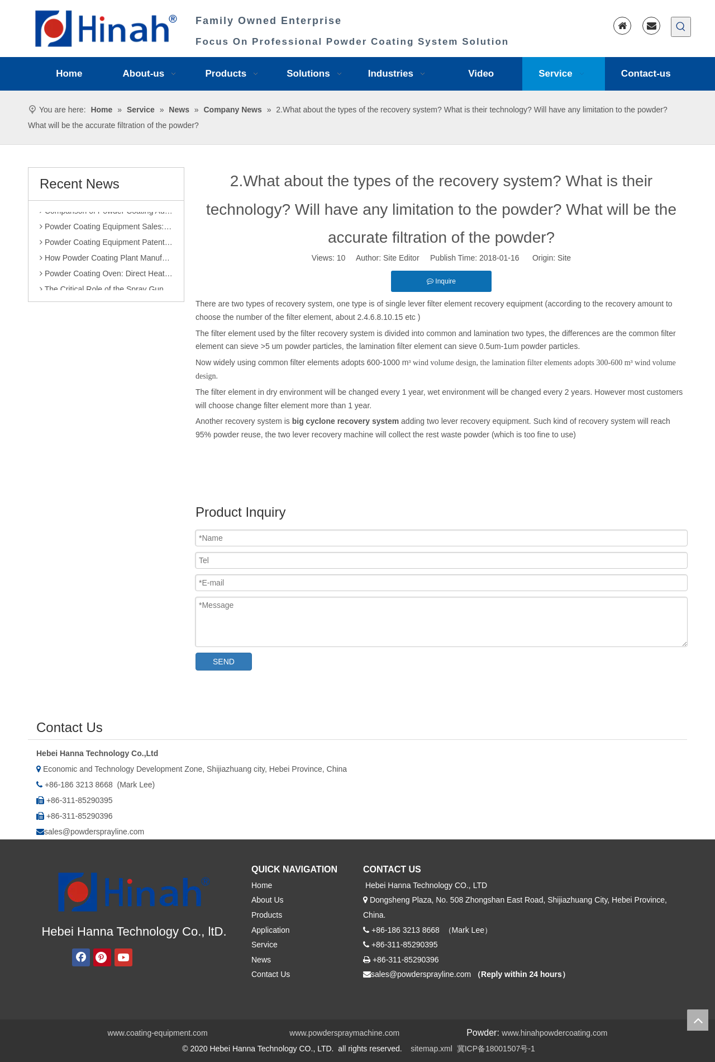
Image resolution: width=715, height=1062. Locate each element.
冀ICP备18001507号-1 (496, 1048)
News (261, 959)
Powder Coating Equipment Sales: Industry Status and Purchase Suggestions (106, 228)
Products (266, 914)
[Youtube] (123, 957)
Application (270, 930)
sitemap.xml (431, 1048)
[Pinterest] (102, 957)
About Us (267, 899)
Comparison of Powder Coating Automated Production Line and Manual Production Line (106, 213)
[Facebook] (81, 957)
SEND (224, 661)
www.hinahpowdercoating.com (554, 1032)
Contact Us (270, 974)
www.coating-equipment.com (158, 1032)
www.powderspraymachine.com (344, 1032)
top (697, 1020)
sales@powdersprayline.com (94, 831)
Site (564, 257)
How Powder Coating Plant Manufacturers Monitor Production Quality (106, 260)
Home (261, 885)
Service (264, 944)
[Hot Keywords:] (681, 27)
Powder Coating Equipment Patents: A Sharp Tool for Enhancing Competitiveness (106, 244)
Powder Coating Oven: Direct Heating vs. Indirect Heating (106, 275)
